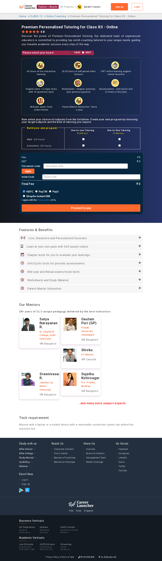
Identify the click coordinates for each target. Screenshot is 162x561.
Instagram (123, 453)
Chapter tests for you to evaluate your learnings (81, 255)
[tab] (32, 449)
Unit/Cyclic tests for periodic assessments (81, 263)
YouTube (122, 470)
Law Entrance (29, 547)
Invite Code (28, 177)
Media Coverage (94, 462)
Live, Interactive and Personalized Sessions (81, 238)
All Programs (68, 7)
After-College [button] (26, 453)
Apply (28, 171)
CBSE (77, 52)
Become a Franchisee (64, 457)
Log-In (25, 479)
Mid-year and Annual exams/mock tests (81, 272)
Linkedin (122, 457)
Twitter (122, 466)
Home (22, 16)
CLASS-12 (36, 16)
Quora (121, 462)
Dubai (79, 511)
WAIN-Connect (70, 530)
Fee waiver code (31, 166)
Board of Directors (95, 453)
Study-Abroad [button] (26, 457)
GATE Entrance (50, 547)
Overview (90, 449)
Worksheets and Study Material (81, 280)
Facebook (123, 449)
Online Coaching (56, 16)
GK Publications (29, 530)
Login (137, 6)
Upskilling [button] (24, 462)
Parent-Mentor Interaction (81, 289)
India (71, 511)
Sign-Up (26, 484)
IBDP (88, 52)
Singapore (88, 511)
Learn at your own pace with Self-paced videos (81, 247)
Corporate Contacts (64, 449)
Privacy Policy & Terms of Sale (60, 557)
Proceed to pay (81, 208)
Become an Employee (64, 462)
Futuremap (70, 547)
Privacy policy (43, 200)
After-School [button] (26, 449)
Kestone (50, 530)
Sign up (119, 6)
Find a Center (61, 453)
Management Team (96, 457)
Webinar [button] (23, 466)
